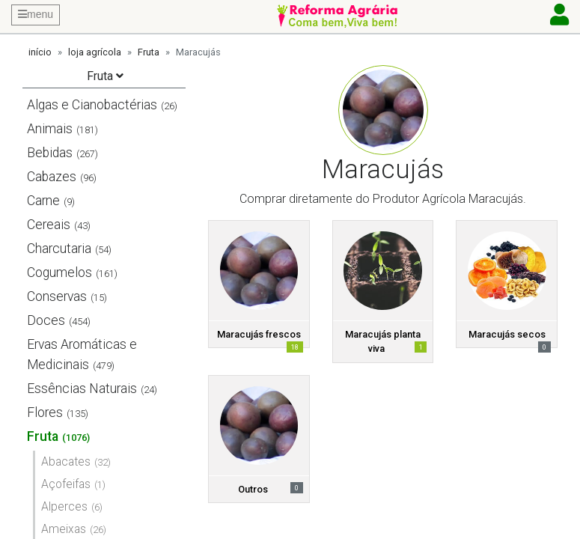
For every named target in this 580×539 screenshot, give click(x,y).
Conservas (57, 296)
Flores (45, 412)
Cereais (48, 224)
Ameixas (63, 529)
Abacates (66, 461)
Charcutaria (59, 248)
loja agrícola (94, 52)
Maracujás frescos (259, 334)
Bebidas (50, 152)
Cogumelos (59, 272)
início (40, 52)
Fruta (148, 52)
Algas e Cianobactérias (92, 104)
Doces (46, 320)
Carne (43, 200)
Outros (253, 489)
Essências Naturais (82, 388)
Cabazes (51, 176)
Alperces (64, 506)
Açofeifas (66, 484)
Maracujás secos (507, 334)
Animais (50, 128)
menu (35, 14)
